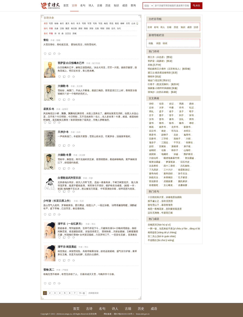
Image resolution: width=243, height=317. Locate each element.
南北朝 (74, 28)
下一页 (82, 293)
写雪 (89, 23)
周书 (191, 119)
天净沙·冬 (63, 132)
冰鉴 (176, 154)
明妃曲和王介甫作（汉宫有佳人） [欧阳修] (169, 68)
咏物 (56, 23)
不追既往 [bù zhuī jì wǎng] (161, 240)
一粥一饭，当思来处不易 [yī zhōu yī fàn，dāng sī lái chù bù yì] (179, 228)
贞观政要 (168, 181)
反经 (151, 146)
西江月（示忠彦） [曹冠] (160, 57)
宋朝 (91, 28)
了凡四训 (153, 169)
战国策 (152, 154)
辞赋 (74, 33)
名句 (82, 5)
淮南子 (177, 138)
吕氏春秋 (184, 165)
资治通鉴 (189, 158)
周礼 (151, 111)
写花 (100, 23)
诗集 (151, 43)
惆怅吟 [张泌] (154, 76)
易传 (191, 103)
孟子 (161, 111)
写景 (51, 23)
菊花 (117, 23)
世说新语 (153, 181)
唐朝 (80, 28)
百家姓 (162, 146)
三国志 (164, 142)
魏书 (181, 123)
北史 (176, 134)
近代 (113, 28)
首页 (66, 5)
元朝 (97, 28)
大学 (161, 107)
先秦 (56, 28)
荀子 (191, 111)
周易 (181, 103)
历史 (108, 5)
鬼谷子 (152, 142)
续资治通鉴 (154, 162)
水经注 (187, 131)
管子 (171, 115)
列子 (181, 115)
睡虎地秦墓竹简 (171, 158)
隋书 (161, 123)
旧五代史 (184, 162)
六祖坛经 (153, 158)
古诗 (74, 5)
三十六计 (168, 169)
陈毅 (58, 40)
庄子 (151, 115)
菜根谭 (174, 146)
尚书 (181, 107)
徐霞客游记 (183, 169)
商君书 (152, 134)
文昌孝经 (153, 165)
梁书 (151, 123)
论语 (161, 103)
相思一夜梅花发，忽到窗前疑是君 (165, 209)
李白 (93, 224)
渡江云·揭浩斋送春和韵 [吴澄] (163, 72)
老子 (171, 111)
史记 (171, 103)
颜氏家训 (182, 181)
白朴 (79, 132)
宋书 (191, 115)
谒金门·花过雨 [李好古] (159, 80)
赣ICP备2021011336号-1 (124, 314)
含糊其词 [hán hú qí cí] (159, 224)
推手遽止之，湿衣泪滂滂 (160, 201)
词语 (158, 43)
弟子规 (187, 146)
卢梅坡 (65, 270)
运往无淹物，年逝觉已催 (160, 212)
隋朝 (86, 28)
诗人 (91, 5)
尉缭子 (164, 134)
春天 (62, 23)
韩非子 (174, 150)
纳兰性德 (96, 63)
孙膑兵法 (153, 177)
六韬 (188, 138)
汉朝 (62, 28)
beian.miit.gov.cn (142, 314)
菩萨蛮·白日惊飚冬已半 (71, 63)
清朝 (108, 28)
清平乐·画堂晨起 (67, 246)
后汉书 (152, 131)
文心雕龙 (168, 185)
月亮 (128, 23)
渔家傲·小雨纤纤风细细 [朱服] (163, 88)
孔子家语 (182, 177)
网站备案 (108, 314)
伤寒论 (189, 142)
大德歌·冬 (63, 86)
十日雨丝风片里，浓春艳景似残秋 (165, 197)
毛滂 (82, 201)
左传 (151, 107)
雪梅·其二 (48, 269)
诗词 (165, 43)
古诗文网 (93, 314)
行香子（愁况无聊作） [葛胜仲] (163, 84)
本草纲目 (168, 177)
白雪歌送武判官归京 (69, 177)
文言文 (68, 33)
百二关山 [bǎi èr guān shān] (162, 236)
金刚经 (152, 150)
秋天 (73, 23)
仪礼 (181, 119)
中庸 (171, 107)
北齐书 (174, 127)
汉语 (196, 27)
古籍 (99, 5)
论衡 (163, 150)
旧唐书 (152, 138)
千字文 (177, 142)
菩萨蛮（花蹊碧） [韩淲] (160, 61)
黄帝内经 (153, 173)
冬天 (78, 23)
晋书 (161, 119)
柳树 (122, 23)
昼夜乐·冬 (48, 109)
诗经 (151, 103)
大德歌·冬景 (64, 154)
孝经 (191, 123)
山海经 (187, 150)
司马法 (174, 131)
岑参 (91, 178)
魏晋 (67, 28)
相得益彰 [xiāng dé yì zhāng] (162, 232)
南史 (163, 131)
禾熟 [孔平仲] (154, 65)
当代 (119, 28)
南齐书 (162, 127)
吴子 (181, 111)
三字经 (164, 138)
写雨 (84, 23)
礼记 (191, 107)
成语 (124, 5)
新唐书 (187, 127)
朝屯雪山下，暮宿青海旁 (160, 205)
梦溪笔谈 (170, 162)
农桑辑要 (182, 185)
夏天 (67, 23)
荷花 (111, 23)
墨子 (161, 115)
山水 (133, 23)
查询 (133, 5)
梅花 (106, 23)
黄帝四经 (168, 173)
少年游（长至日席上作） (57, 200)
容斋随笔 (153, 185)
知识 (116, 5)
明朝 (102, 28)
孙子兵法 (182, 173)
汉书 (151, 119)
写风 (95, 23)
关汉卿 (79, 86)
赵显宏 (65, 109)
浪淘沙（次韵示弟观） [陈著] (162, 92)
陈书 (171, 123)
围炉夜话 (188, 154)
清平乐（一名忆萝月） (71, 223)
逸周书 (187, 134)
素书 (171, 119)
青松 (46, 40)
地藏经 (164, 154)
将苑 (151, 127)
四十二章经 (169, 165)
